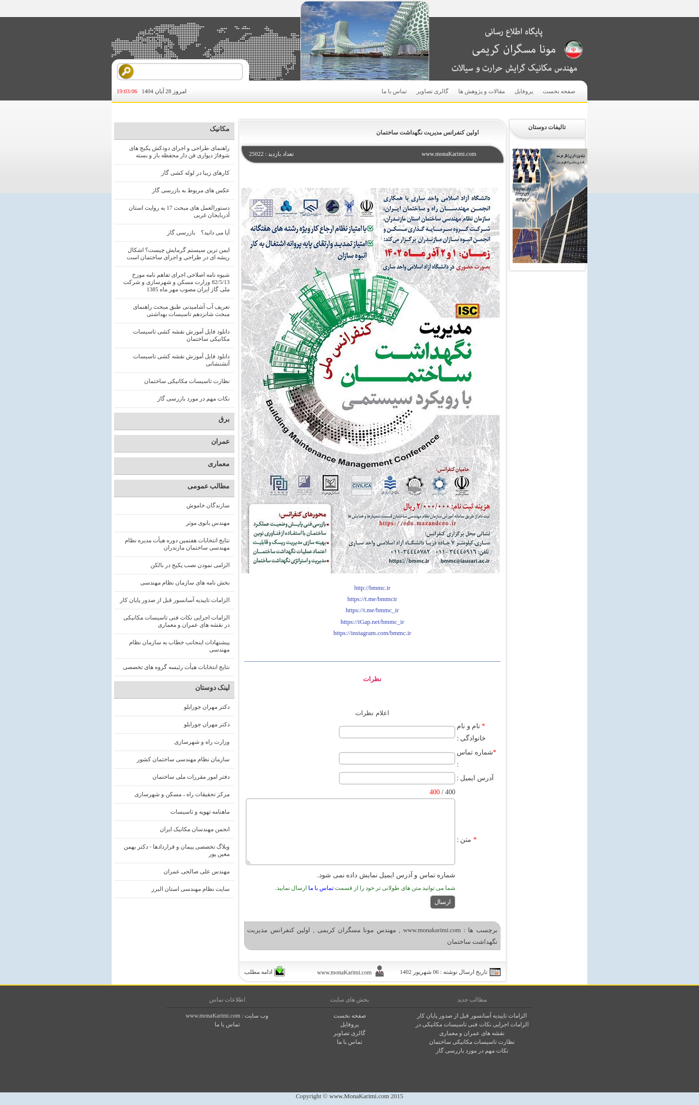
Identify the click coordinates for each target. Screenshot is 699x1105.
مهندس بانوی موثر (208, 522)
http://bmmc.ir (372, 587)
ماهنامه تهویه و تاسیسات (200, 811)
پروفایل (524, 91)
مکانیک (220, 129)
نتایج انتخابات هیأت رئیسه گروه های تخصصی (176, 667)
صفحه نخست (559, 91)
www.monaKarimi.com (213, 1015)
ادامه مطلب (258, 972)
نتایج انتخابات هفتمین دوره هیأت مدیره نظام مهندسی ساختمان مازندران (177, 544)
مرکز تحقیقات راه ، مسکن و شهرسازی (182, 794)
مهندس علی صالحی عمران (197, 871)
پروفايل (349, 1024)
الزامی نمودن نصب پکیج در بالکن (190, 565)
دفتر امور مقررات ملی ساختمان (191, 776)
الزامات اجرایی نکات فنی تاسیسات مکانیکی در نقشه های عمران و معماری (176, 621)
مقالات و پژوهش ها (481, 91)
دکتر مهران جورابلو (207, 706)
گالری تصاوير (349, 1033)
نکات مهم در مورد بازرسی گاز (193, 398)
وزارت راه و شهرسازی (202, 741)
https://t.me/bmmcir (373, 599)
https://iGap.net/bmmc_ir (372, 621)
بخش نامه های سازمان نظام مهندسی (185, 582)
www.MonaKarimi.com (359, 1096)
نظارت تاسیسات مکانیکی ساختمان (187, 381)
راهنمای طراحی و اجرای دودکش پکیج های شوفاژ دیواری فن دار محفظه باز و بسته (179, 152)
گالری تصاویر (432, 91)
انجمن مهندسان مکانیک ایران (195, 829)
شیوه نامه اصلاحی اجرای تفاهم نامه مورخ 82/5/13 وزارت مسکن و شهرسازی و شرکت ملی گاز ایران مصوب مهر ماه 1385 (176, 282)
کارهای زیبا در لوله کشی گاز (195, 172)
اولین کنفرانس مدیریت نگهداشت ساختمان (427, 132)
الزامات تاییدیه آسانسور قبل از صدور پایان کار (175, 600)
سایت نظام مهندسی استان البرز (190, 889)
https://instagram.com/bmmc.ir (372, 632)
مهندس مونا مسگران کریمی (356, 930)
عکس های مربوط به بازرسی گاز (191, 190)
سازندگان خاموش (208, 505)
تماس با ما (394, 91)
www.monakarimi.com (432, 930)
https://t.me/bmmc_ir (372, 610)
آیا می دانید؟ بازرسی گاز (198, 232)
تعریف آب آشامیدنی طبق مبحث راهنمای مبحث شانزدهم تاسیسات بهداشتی (181, 310)
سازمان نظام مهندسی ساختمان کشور (183, 759)
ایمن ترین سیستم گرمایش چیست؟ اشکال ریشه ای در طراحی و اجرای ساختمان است (178, 254)
